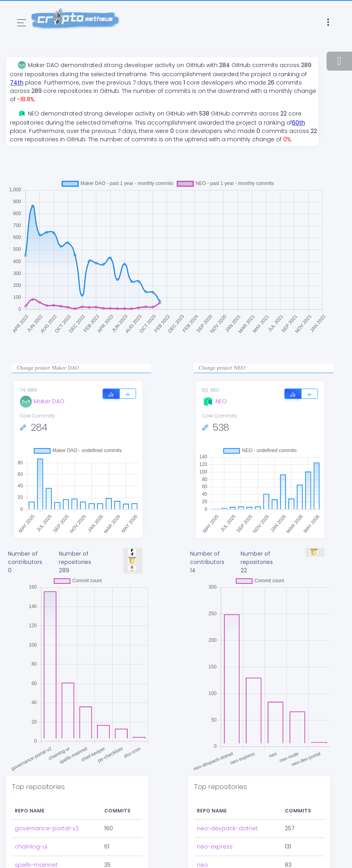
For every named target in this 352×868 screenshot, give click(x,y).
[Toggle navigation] (21, 22)
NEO (214, 401)
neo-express (215, 847)
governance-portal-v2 (47, 828)
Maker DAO (42, 401)
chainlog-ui (31, 847)
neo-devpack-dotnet (227, 828)
